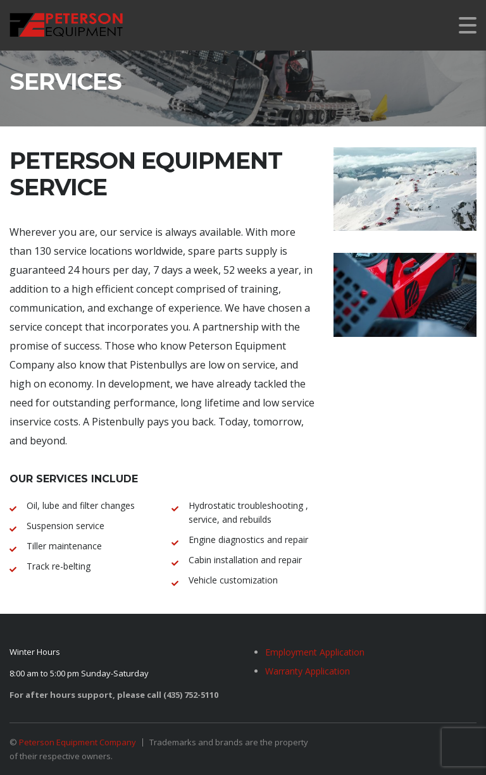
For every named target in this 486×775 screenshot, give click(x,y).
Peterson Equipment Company (77, 742)
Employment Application (314, 652)
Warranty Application (307, 671)
